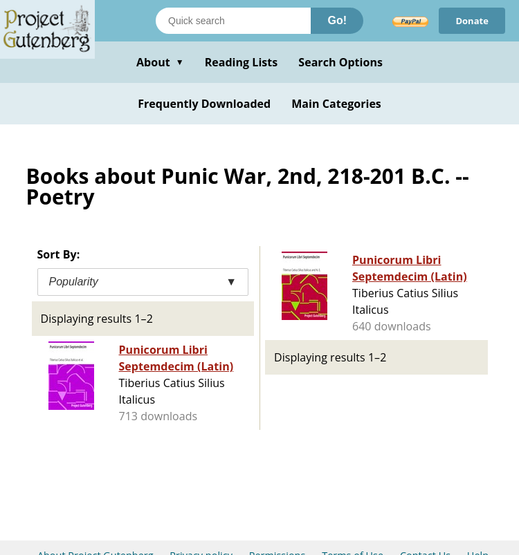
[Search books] (233, 21)
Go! (337, 20)
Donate (472, 21)
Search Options (340, 62)
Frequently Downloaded (204, 103)
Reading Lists (241, 62)
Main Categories (336, 103)
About (160, 62)
